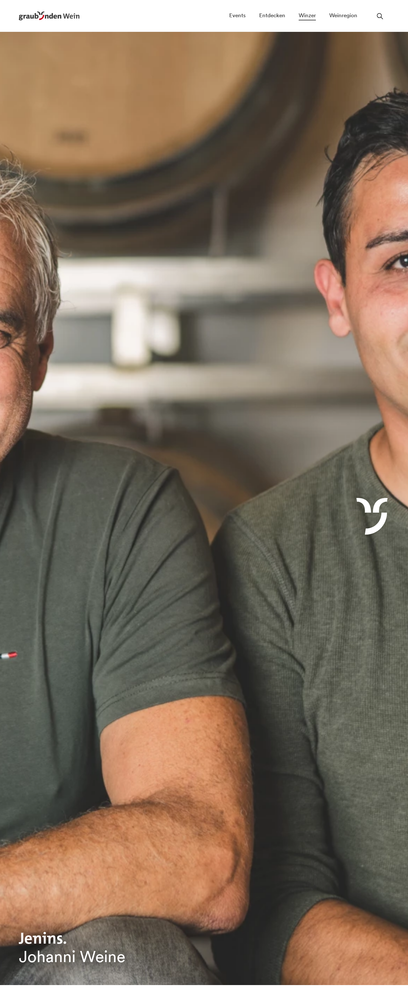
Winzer (307, 15)
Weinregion (343, 15)
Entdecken (272, 15)
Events (237, 15)
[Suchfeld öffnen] (380, 16)
